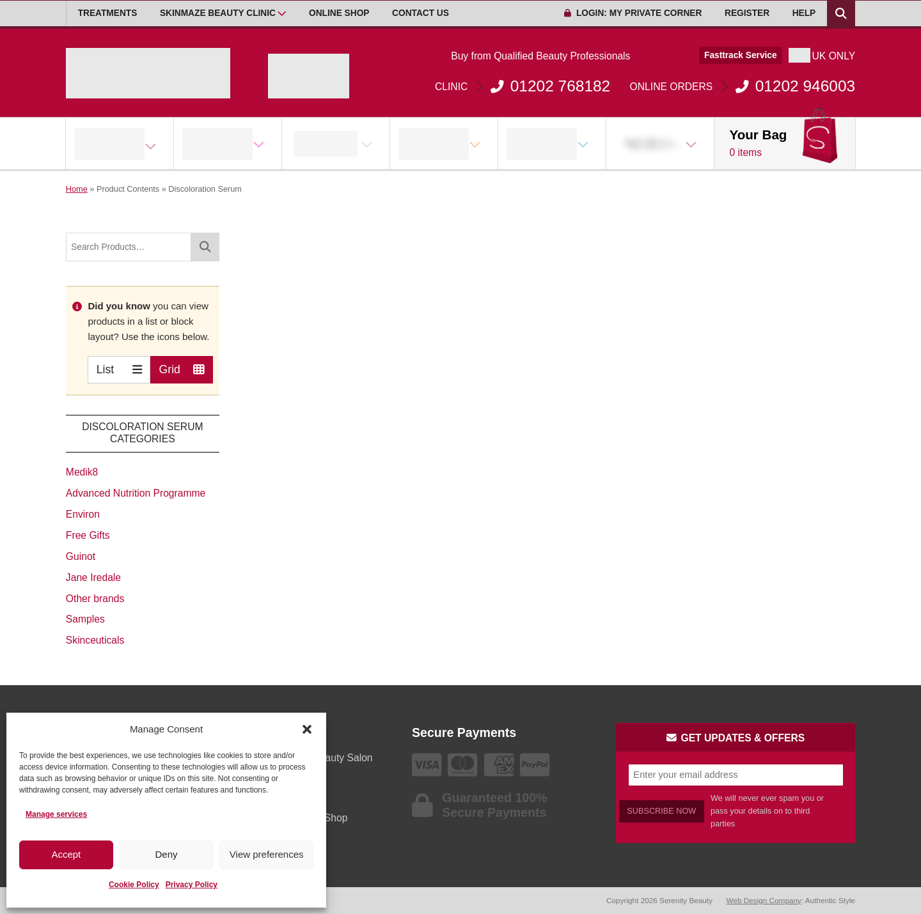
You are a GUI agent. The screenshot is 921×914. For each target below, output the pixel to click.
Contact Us (420, 13)
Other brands (95, 598)
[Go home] (148, 73)
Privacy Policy (191, 884)
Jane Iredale (93, 577)
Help (804, 13)
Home (77, 189)
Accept (66, 854)
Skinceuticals (95, 640)
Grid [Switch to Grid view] (182, 369)
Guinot (80, 556)
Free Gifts (88, 535)
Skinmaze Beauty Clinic (218, 13)
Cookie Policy (134, 884)
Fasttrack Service (740, 55)
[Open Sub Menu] (281, 13)
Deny (166, 854)
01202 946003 (743, 86)
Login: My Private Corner (633, 13)
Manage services (56, 814)
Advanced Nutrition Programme (135, 493)
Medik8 (82, 472)
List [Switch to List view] (119, 369)
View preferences (267, 854)
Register (747, 13)
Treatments (108, 13)
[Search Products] (841, 13)
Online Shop (339, 13)
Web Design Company (764, 900)
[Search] (205, 247)
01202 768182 (522, 86)
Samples (85, 619)
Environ (83, 514)
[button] (307, 729)
